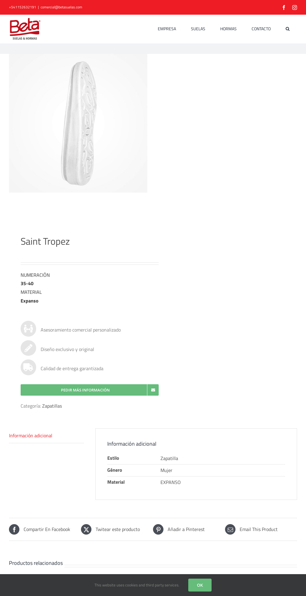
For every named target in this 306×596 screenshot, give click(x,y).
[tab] (46, 438)
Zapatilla (169, 460)
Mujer (166, 472)
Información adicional (30, 437)
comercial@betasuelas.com (61, 7)
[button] (287, 29)
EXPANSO (170, 484)
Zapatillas (52, 408)
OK (200, 585)
